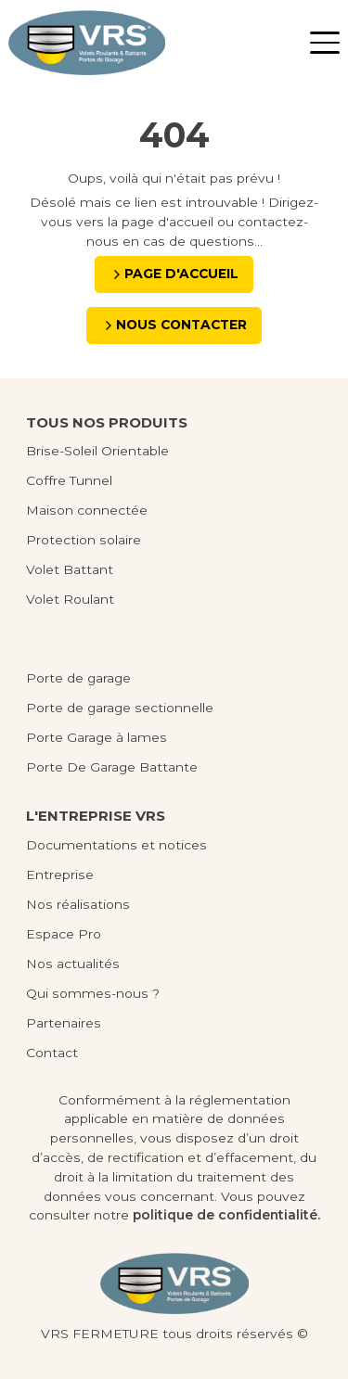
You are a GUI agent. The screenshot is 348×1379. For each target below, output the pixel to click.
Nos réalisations (78, 904)
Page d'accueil (181, 273)
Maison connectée (87, 510)
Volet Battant (69, 569)
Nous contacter (181, 324)
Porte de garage (78, 677)
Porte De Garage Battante (112, 767)
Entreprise (60, 874)
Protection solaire (83, 539)
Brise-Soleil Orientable (97, 450)
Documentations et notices (116, 844)
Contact (52, 1052)
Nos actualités (73, 963)
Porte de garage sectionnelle (119, 707)
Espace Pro (63, 933)
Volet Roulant (70, 599)
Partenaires (63, 1022)
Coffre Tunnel (69, 480)
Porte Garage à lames (96, 737)
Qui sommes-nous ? (93, 993)
